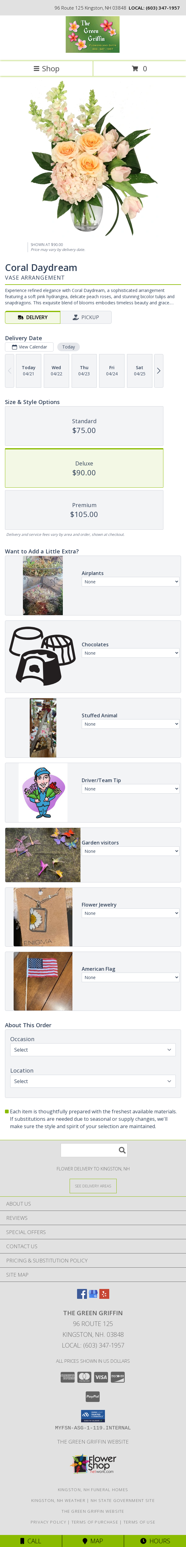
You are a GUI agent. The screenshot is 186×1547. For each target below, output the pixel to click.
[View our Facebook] (82, 1296)
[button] (93, 1416)
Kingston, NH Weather (58, 1500)
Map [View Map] (93, 1541)
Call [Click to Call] (30, 1541)
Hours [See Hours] (155, 1541)
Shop (46, 68)
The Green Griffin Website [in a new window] (93, 1441)
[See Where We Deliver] (93, 1186)
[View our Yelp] (104, 1296)
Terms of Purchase (94, 1522)
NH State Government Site (123, 1500)
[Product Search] (94, 1150)
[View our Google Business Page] (93, 1296)
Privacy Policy (48, 1522)
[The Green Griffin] (92, 52)
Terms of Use (139, 1522)
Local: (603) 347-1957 (93, 1345)
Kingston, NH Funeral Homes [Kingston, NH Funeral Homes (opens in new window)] (93, 1489)
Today (68, 347)
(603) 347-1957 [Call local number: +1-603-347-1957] (163, 8)
